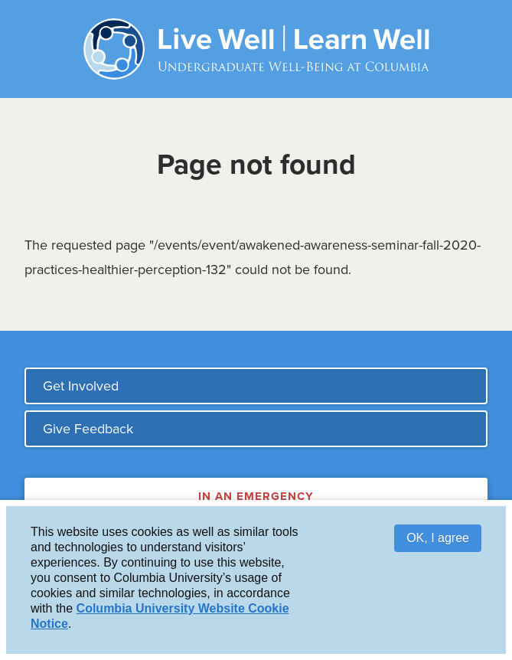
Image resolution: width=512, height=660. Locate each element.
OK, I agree (437, 539)
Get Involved (81, 385)
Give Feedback (88, 428)
